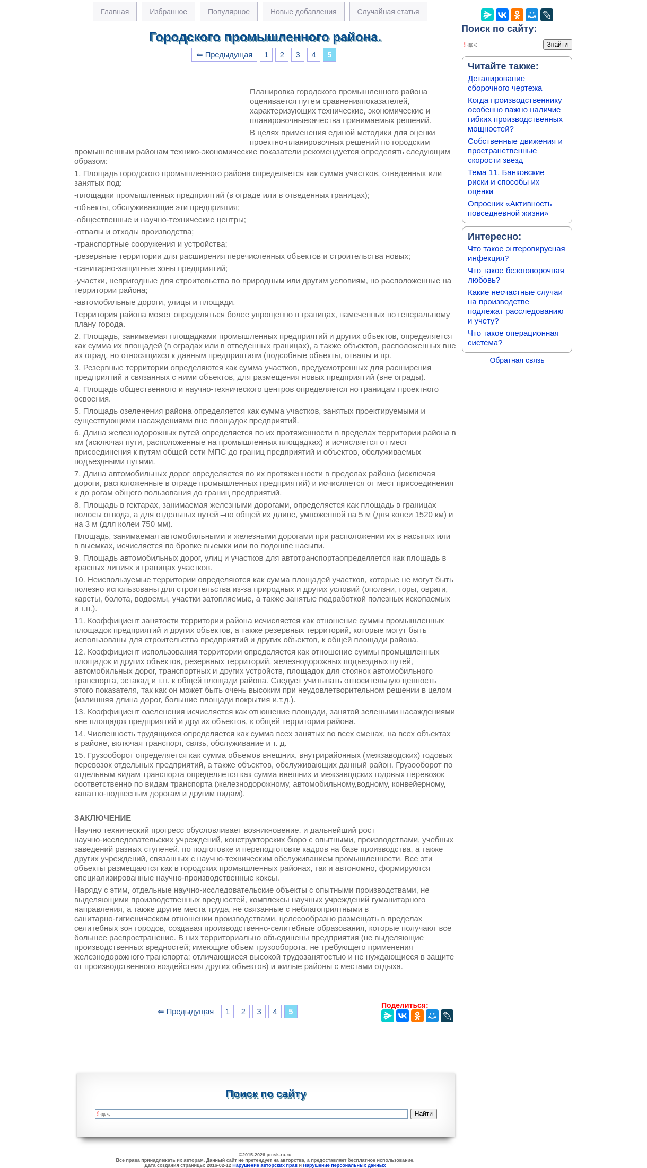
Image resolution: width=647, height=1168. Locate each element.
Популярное (229, 11)
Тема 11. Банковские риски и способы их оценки (506, 182)
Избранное (168, 11)
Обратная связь (516, 360)
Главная (115, 11)
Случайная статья (388, 11)
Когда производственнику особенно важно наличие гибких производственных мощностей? (515, 114)
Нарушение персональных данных (344, 1165)
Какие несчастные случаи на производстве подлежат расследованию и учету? (516, 306)
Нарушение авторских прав (265, 1165)
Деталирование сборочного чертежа (505, 83)
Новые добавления (303, 11)
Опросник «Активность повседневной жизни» (510, 208)
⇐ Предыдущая (224, 54)
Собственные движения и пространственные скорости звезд (515, 150)
